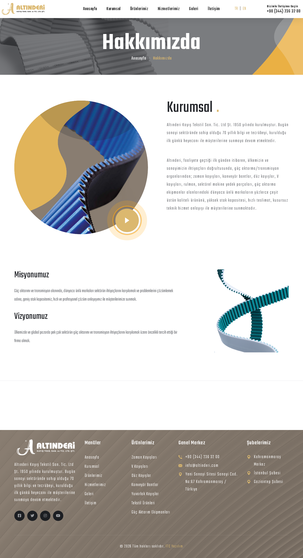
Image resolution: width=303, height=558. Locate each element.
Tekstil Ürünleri (143, 503)
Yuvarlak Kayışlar (145, 494)
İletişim (214, 9)
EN (244, 8)
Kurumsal (113, 9)
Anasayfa (90, 9)
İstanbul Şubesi (267, 473)
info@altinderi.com (202, 465)
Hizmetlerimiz (169, 9)
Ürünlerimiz (139, 9)
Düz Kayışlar (141, 475)
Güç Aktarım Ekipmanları (151, 512)
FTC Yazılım (174, 546)
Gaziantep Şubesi (268, 482)
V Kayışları (140, 466)
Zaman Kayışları (144, 457)
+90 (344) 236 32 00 (203, 457)
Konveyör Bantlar (145, 485)
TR (236, 8)
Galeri (193, 9)
